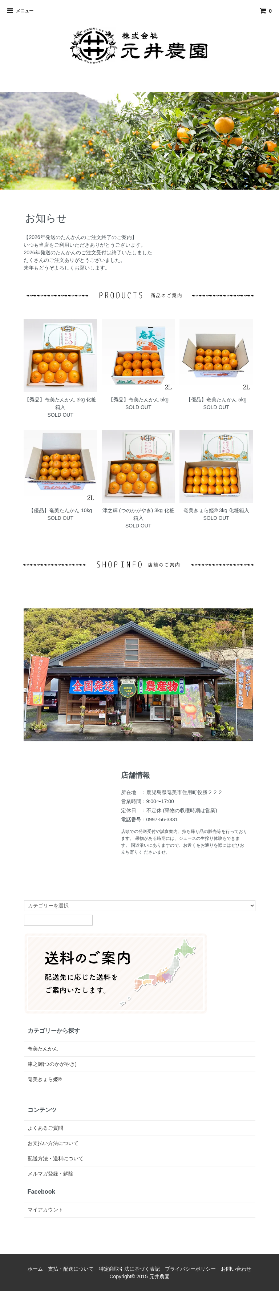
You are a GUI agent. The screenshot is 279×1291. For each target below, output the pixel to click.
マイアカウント (45, 1210)
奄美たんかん (43, 1049)
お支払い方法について (53, 1143)
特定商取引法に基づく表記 (129, 1269)
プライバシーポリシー (190, 1269)
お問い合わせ (236, 1269)
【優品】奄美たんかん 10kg (60, 510)
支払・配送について (71, 1269)
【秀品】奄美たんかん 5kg (138, 399)
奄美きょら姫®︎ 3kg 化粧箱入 (216, 510)
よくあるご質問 (45, 1128)
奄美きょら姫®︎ (45, 1079)
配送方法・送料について (56, 1158)
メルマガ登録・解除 (50, 1174)
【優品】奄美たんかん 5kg (216, 399)
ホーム (35, 1269)
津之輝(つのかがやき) (52, 1064)
